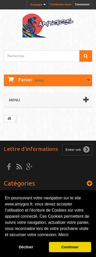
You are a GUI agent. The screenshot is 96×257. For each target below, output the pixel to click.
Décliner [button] (26, 247)
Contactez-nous (61, 4)
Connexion (82, 4)
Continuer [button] (70, 247)
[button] (70, 235)
